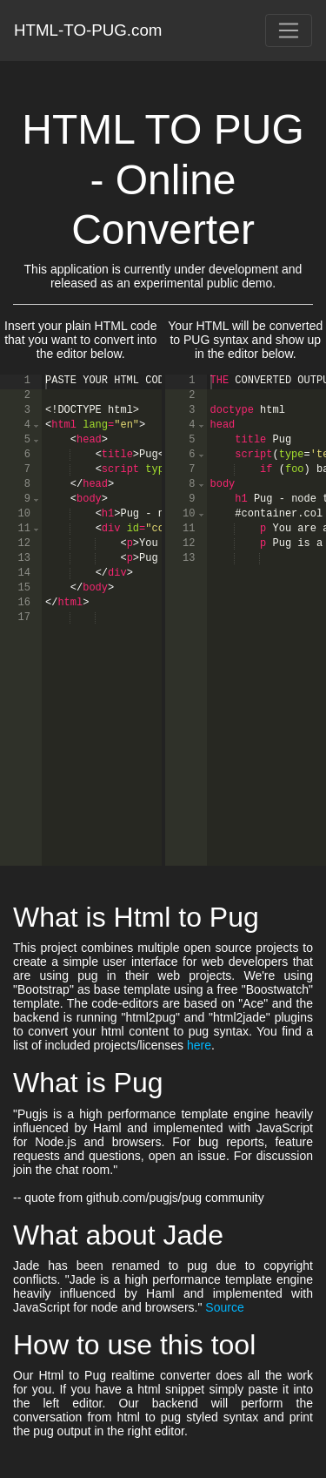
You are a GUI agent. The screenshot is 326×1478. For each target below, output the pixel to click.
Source (224, 1307)
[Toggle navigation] (288, 30)
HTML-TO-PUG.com (88, 30)
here (199, 1045)
